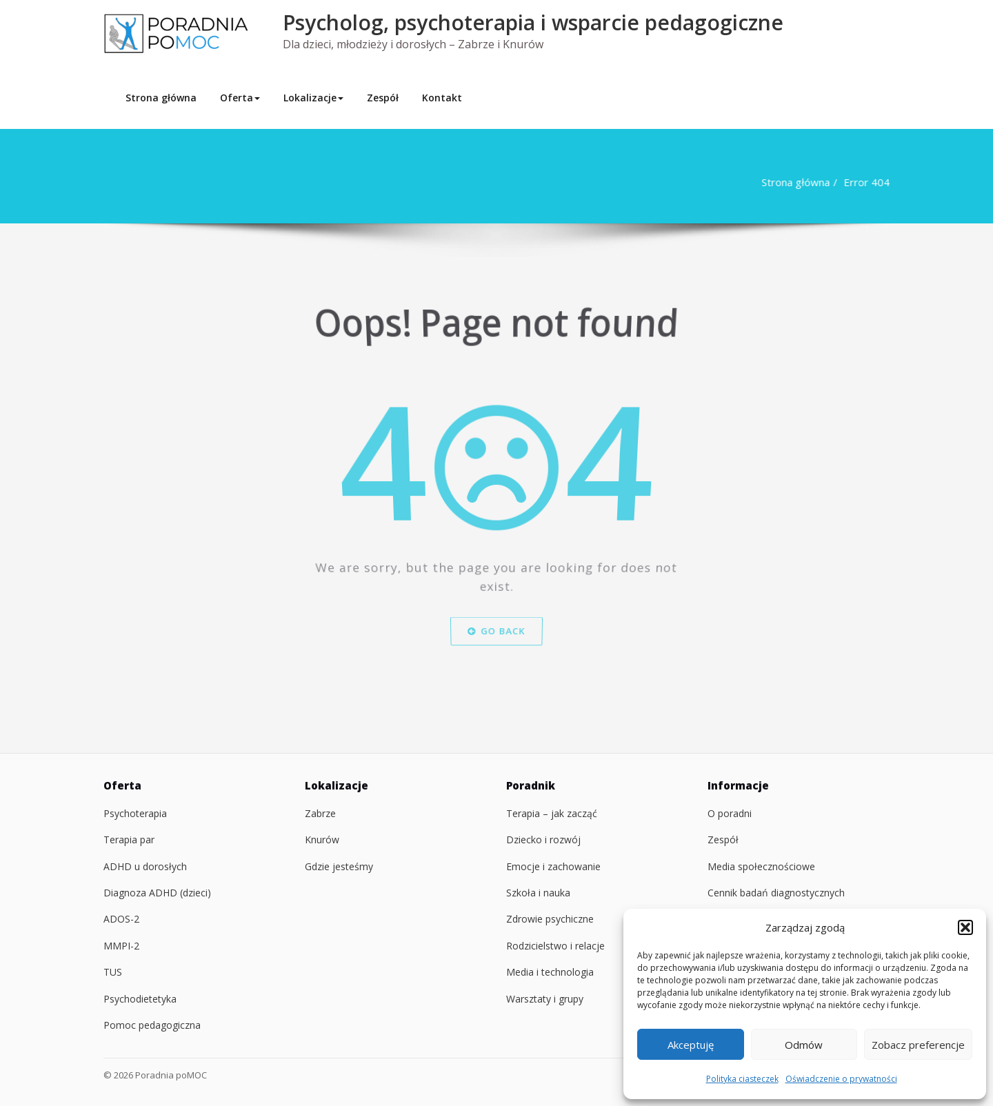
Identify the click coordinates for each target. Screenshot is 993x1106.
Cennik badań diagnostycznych (776, 892)
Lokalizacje (313, 97)
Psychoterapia (135, 813)
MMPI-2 (121, 945)
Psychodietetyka (140, 998)
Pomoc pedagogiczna (152, 1025)
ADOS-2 (121, 918)
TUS (112, 971)
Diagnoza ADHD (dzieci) (157, 892)
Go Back (497, 657)
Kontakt (442, 97)
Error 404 (862, 182)
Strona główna (161, 97)
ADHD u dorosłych (145, 866)
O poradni (730, 813)
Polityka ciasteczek (742, 1079)
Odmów (804, 1045)
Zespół (383, 97)
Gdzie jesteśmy (339, 866)
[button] (965, 927)
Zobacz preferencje (918, 1045)
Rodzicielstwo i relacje (555, 945)
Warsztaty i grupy (544, 998)
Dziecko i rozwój (543, 839)
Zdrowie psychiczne (550, 918)
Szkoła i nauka (538, 892)
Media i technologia (550, 971)
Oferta (240, 97)
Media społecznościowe (761, 866)
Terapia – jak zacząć (551, 813)
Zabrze (320, 813)
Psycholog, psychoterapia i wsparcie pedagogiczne (533, 22)
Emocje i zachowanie (553, 866)
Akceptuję (691, 1045)
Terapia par (128, 839)
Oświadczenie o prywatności (841, 1079)
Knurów (322, 839)
